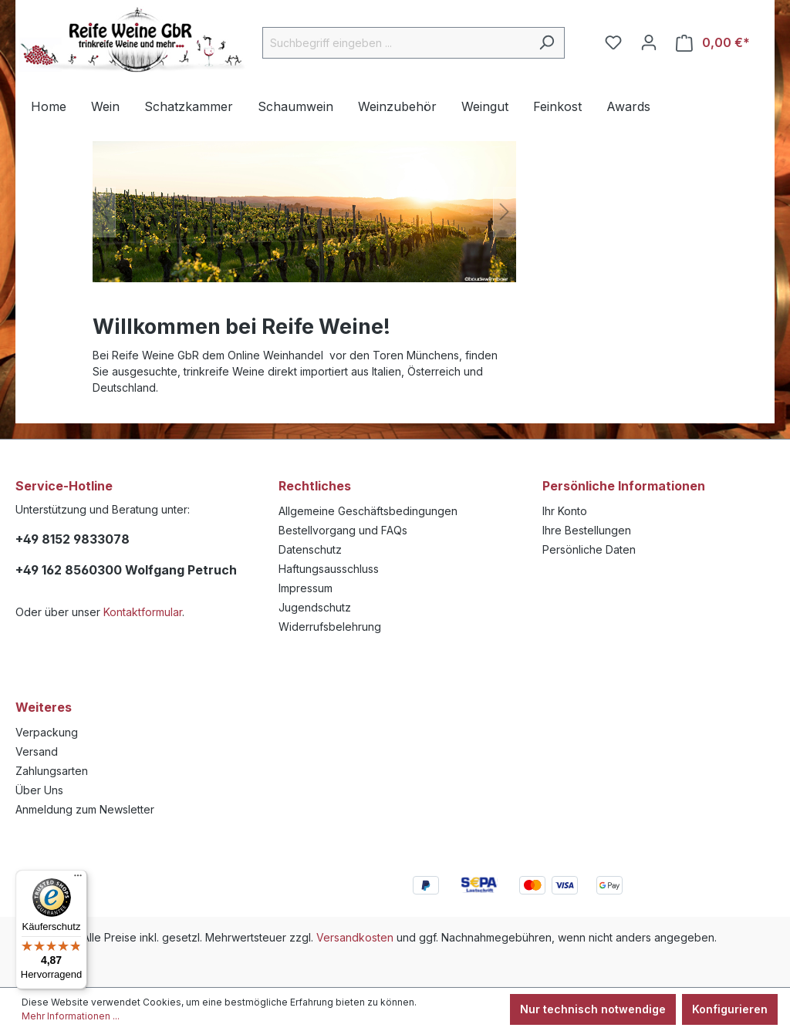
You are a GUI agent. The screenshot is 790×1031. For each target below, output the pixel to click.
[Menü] (78, 879)
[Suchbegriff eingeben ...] (395, 43)
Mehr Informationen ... (71, 1016)
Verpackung (46, 732)
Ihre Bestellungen (586, 530)
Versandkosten (354, 937)
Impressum (306, 588)
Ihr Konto (564, 510)
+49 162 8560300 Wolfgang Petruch (126, 570)
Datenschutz (310, 549)
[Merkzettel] (613, 42)
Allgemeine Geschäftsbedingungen (368, 510)
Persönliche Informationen (623, 486)
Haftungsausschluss (329, 568)
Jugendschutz (315, 607)
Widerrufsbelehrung (330, 626)
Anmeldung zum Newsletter (84, 809)
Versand (36, 751)
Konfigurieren (730, 1009)
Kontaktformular (142, 611)
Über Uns (39, 790)
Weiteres (43, 707)
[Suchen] (546, 43)
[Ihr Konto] (649, 42)
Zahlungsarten (51, 770)
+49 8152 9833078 (72, 539)
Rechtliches (315, 486)
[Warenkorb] (713, 43)
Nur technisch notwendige (593, 1009)
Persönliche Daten (589, 549)
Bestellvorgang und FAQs (343, 530)
